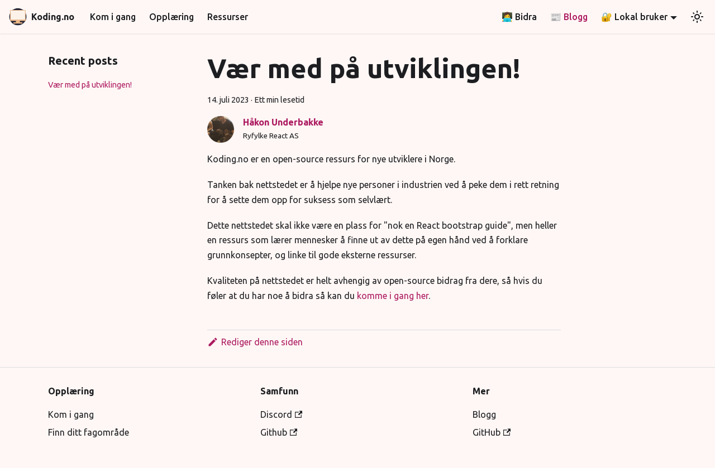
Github (278, 432)
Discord (281, 414)
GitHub (492, 432)
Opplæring (171, 17)
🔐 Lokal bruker (634, 17)
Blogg (484, 414)
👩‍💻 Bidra (519, 17)
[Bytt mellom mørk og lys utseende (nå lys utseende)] (697, 17)
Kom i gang (113, 17)
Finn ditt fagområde (88, 432)
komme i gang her (392, 296)
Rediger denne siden (255, 342)
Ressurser (227, 17)
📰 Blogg (569, 17)
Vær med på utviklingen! (90, 84)
